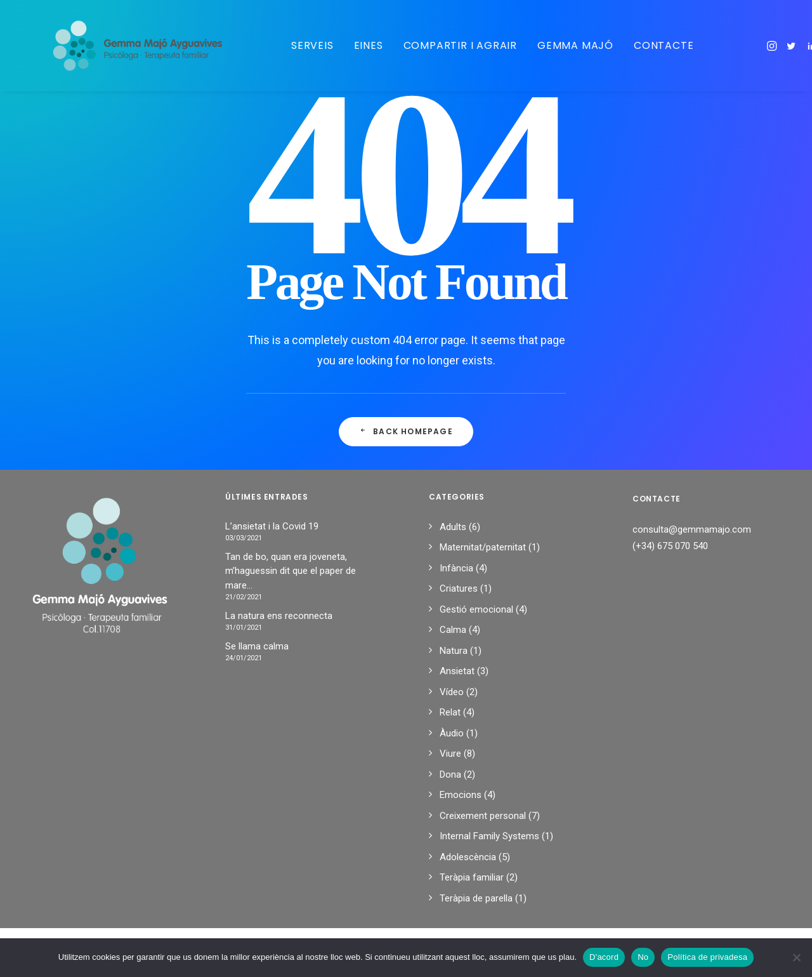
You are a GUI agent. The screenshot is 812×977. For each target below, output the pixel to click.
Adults (453, 527)
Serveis (294, 45)
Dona (450, 774)
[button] (755, 45)
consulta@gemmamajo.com (691, 529)
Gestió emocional (476, 609)
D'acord (604, 957)
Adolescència (468, 857)
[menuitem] (295, 45)
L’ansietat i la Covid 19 (271, 526)
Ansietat (457, 671)
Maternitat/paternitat (483, 547)
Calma (453, 629)
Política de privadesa (707, 957)
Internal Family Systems (489, 836)
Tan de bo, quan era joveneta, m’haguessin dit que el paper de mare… (290, 571)
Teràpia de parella (476, 898)
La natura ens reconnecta (278, 615)
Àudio (452, 733)
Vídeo (452, 692)
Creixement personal (483, 815)
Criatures (459, 588)
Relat (450, 712)
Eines (350, 45)
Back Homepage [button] (406, 431)
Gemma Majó (558, 45)
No (643, 957)
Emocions (460, 795)
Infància (456, 568)
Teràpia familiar (472, 877)
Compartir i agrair (442, 45)
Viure (450, 753)
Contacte (646, 45)
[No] (796, 957)
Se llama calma (257, 646)
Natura (454, 650)
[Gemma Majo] (127, 45)
